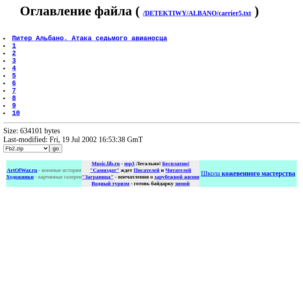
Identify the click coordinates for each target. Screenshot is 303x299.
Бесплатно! (175, 183)
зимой (182, 203)
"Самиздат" (104, 190)
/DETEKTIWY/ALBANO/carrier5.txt (197, 13)
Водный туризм (110, 203)
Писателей (146, 190)
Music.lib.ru (106, 183)
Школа (248, 193)
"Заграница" (97, 197)
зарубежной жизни (176, 197)
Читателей (178, 190)
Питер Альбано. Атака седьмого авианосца (90, 41)
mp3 (129, 183)
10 (17, 132)
